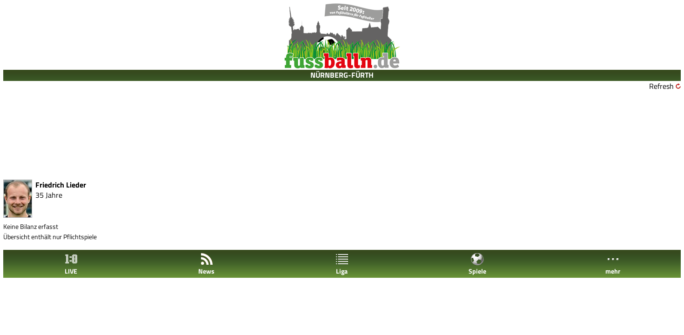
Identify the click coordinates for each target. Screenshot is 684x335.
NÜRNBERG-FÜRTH (342, 74)
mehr (612, 264)
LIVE (71, 264)
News (206, 264)
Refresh (661, 86)
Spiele (477, 264)
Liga (342, 264)
